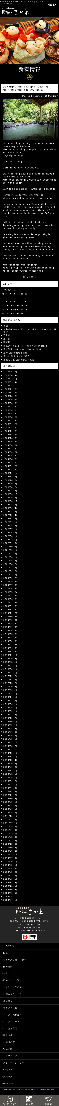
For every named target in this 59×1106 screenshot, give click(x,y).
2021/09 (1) (10, 550)
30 (25, 313)
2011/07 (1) (10, 823)
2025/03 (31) (11, 420)
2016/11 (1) (10, 697)
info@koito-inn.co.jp (33, 930)
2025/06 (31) (11, 410)
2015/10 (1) (10, 721)
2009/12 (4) (10, 882)
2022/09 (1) (10, 522)
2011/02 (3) (10, 837)
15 (22, 305)
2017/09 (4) (10, 686)
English (7, 1070)
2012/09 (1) (10, 802)
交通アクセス (10, 1008)
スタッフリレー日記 (13, 1063)
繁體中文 (8, 1076)
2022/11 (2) (10, 518)
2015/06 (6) (10, 735)
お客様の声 (9, 1042)
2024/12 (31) (11, 431)
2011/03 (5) (10, 833)
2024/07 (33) (11, 448)
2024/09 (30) (11, 442)
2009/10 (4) (10, 889)
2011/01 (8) (10, 840)
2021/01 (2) (10, 575)
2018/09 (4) (10, 658)
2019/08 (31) (11, 623)
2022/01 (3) (10, 543)
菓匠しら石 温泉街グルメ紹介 (19, 360)
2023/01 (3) (10, 511)
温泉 (5, 953)
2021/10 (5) (10, 546)
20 (14, 309)
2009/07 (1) (10, 900)
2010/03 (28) (11, 872)
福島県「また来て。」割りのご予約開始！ (25, 346)
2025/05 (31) (11, 413)
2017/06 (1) (10, 690)
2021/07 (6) (10, 553)
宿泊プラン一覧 (11, 980)
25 (6, 313)
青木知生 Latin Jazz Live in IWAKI (23, 349)
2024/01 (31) (11, 470)
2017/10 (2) (10, 683)
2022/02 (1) (10, 540)
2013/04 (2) (10, 781)
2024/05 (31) (11, 455)
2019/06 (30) (11, 630)
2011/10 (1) (10, 816)
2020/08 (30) (11, 581)
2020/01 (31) (11, 606)
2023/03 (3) (10, 505)
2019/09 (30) (11, 620)
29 (22, 313)
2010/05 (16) (11, 865)
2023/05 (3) (10, 497)
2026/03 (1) (10, 378)
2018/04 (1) (10, 669)
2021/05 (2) (10, 560)
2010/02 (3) (10, 875)
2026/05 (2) (10, 372)
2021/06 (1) (10, 557)
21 (18, 309)
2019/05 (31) (11, 634)
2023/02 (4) (10, 508)
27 (14, 313)
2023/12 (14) (11, 473)
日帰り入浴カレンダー (15, 960)
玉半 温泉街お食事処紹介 (16, 353)
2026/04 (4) (10, 375)
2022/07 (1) (10, 529)
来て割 (6, 339)
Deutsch (8, 1083)
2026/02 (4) (10, 382)
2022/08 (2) (10, 525)
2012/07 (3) (10, 805)
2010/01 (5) (10, 879)
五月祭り (8, 335)
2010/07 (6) (10, 858)
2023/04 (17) (11, 501)
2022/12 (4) (10, 515)
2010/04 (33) (11, 868)
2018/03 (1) (10, 672)
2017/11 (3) (10, 679)
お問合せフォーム (12, 994)
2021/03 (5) (10, 567)
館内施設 (8, 966)
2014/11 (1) (10, 756)
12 (10, 305)
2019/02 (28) (11, 644)
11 (6, 305)
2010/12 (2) (10, 844)
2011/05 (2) (10, 826)
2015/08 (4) (10, 728)
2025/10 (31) (11, 396)
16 (25, 305)
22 (22, 309)
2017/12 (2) (10, 676)
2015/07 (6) (10, 732)
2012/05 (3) (10, 812)
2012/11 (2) (10, 795)
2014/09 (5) (10, 763)
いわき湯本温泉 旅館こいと (12, 1)
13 (14, 305)
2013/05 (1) (10, 777)
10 (3, 305)
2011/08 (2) (10, 819)
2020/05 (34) (11, 592)
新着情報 (8, 1035)
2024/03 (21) (11, 463)
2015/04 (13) (11, 742)
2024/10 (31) (11, 438)
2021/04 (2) (10, 564)
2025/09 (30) (11, 400)
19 (10, 309)
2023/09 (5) (10, 483)
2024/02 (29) (11, 466)
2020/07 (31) (11, 585)
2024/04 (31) (11, 459)
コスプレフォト (11, 1021)
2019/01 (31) (11, 648)
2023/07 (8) (10, 490)
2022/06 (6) (10, 532)
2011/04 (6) (10, 830)
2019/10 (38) (11, 616)
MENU (52, 4)
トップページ (10, 1056)
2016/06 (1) (10, 704)
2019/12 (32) (11, 609)
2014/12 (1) (10, 753)
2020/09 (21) (11, 578)
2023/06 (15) (11, 494)
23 (25, 309)
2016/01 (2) (10, 714)
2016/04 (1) (10, 711)
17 (3, 309)
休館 (5, 326)
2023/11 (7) (10, 477)
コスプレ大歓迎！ (12, 1015)
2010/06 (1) (10, 861)
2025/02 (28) (11, 424)
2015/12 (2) (10, 718)
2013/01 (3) (10, 788)
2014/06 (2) (10, 767)
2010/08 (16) (11, 854)
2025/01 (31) (11, 428)
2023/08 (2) (10, 487)
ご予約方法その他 (12, 987)
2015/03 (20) (11, 746)
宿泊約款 (8, 1049)
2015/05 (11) (11, 739)
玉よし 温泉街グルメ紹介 (16, 356)
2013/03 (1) (10, 784)
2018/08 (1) (10, 662)
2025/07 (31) (11, 407)
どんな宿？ (9, 946)
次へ (25, 277)
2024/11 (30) (11, 435)
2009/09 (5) (10, 893)
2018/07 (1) (10, 665)
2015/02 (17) (11, 749)
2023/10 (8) (10, 480)
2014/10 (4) (10, 760)
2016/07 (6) (10, 700)
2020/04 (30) (11, 595)
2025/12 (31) (11, 389)
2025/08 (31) (11, 403)
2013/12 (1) (10, 770)
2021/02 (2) (10, 571)
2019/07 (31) (11, 627)
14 (18, 305)
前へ (33, 277)
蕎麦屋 (6, 342)
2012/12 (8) (10, 791)
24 (3, 313)
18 (6, 309)
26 (10, 313)
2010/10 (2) (10, 847)
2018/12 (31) (11, 651)
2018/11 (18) (11, 655)
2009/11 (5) (10, 886)
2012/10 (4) (10, 798)
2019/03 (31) (11, 641)
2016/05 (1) (10, 707)
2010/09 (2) (10, 851)
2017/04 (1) (10, 693)
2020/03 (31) (11, 599)
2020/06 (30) (11, 588)
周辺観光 (8, 1001)
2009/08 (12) (11, 896)
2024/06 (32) (11, 452)
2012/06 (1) (10, 809)
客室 (5, 973)
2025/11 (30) (11, 393)
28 (18, 313)
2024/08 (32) (11, 445)
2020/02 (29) (11, 602)
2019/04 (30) (11, 637)
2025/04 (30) (11, 417)
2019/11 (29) (11, 613)
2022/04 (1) (10, 536)
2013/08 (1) (10, 774)
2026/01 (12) (11, 385)
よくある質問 (10, 1028)
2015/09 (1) (10, 725)
